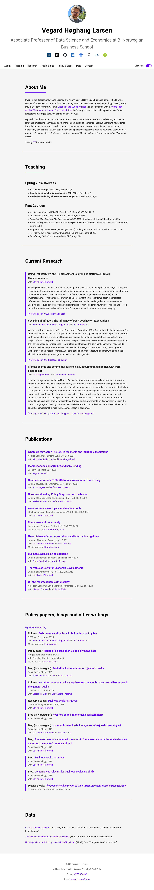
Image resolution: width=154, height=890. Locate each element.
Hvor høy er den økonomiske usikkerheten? (78, 714)
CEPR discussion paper (55, 360)
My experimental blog (35, 627)
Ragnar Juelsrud (40, 473)
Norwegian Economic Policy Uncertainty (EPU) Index (50, 842)
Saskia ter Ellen (40, 501)
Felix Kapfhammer (41, 374)
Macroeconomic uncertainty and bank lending (54, 466)
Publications (47, 65)
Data (78, 65)
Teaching (19, 65)
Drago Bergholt (40, 561)
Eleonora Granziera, (42, 640)
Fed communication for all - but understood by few (67, 633)
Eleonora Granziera (42, 324)
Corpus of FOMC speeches (38, 827)
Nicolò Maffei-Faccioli (43, 459)
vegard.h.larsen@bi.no (80, 879)
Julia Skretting (64, 543)
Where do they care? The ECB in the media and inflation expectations (68, 451)
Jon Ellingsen (39, 487)
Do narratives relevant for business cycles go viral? (64, 771)
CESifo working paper (54, 314)
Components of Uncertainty (44, 522)
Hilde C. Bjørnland (41, 589)
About (7, 65)
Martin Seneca (59, 561)
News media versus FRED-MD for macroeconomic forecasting (64, 480)
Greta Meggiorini (60, 324)
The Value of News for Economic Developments (55, 567)
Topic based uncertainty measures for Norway (47, 836)
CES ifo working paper (83, 413)
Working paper (36, 314)
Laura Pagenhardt (66, 459)
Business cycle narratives (62, 700)
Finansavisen (50, 644)
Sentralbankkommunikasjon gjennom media (78, 668)
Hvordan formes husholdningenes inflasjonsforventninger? (87, 725)
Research (32, 65)
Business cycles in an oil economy (48, 553)
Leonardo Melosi (80, 324)
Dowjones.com (51, 547)
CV (34, 142)
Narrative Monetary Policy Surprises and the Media (57, 494)
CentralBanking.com (54, 529)
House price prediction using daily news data (70, 650)
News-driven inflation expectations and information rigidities (63, 536)
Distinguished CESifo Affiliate (72, 107)
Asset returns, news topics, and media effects (54, 508)
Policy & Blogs (65, 65)
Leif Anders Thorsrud (43, 282)
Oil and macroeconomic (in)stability (49, 581)
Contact (89, 65)
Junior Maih (60, 589)
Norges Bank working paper (57, 413)
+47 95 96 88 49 (80, 874)
